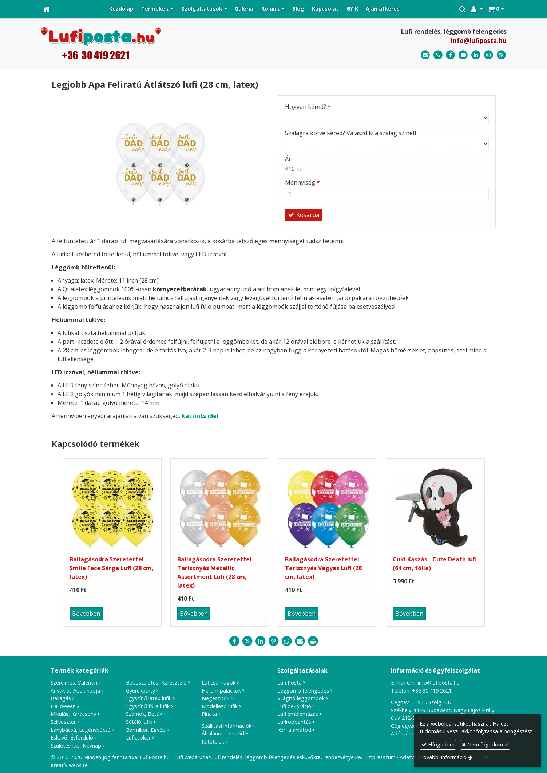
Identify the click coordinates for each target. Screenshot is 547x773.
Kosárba (304, 215)
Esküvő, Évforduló (72, 737)
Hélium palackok (221, 690)
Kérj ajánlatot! (294, 729)
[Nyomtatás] (313, 641)
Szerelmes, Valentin (74, 682)
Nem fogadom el (485, 744)
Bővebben (86, 614)
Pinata (209, 713)
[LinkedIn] (476, 55)
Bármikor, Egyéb (146, 729)
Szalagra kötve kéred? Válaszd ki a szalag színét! (350, 133)
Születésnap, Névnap (76, 745)
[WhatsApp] (287, 641)
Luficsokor (138, 737)
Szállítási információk (226, 725)
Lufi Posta (289, 682)
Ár (288, 159)
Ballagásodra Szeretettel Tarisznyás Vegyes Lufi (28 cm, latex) (323, 568)
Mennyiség (302, 182)
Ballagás (61, 698)
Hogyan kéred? (308, 107)
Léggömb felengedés (303, 690)
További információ (443, 757)
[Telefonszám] (438, 55)
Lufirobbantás (294, 721)
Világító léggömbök (301, 698)
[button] (495, 9)
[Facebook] (450, 55)
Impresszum (381, 757)
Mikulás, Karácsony (73, 713)
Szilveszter (63, 721)
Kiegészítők (215, 698)
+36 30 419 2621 (432, 690)
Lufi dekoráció (294, 706)
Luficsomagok (218, 682)
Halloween (63, 706)
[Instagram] (488, 55)
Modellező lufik (220, 706)
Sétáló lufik (139, 721)
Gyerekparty (140, 690)
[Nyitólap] (46, 9)
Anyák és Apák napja (75, 690)
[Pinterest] (274, 641)
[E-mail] (425, 55)
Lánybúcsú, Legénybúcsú (81, 729)
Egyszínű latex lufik (148, 698)
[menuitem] (122, 9)
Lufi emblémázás (297, 713)
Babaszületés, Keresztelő (156, 682)
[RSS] (501, 55)
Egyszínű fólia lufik (148, 706)
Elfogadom (438, 744)
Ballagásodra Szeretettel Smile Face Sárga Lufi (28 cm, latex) (112, 568)
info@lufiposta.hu (479, 40)
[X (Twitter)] (247, 641)
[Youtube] (463, 55)
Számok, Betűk (144, 713)
